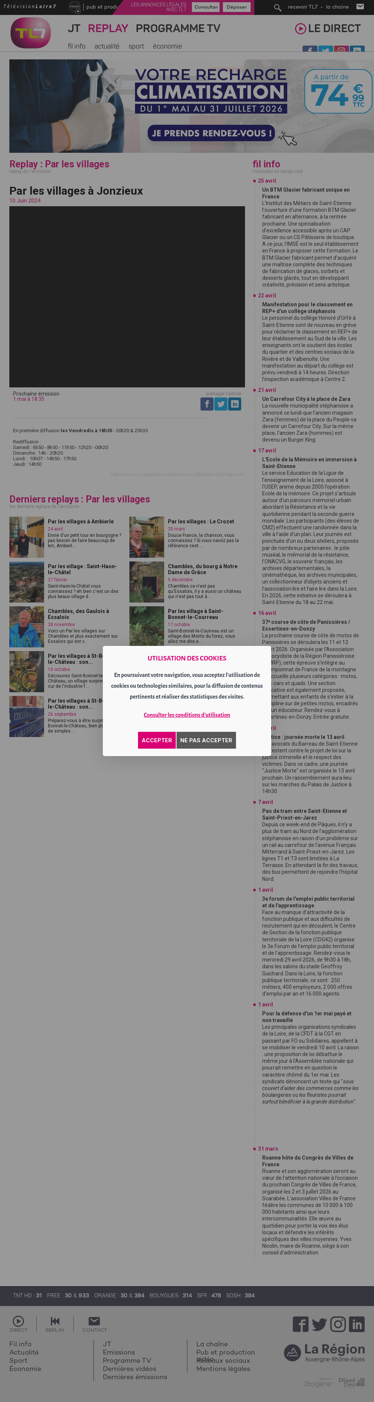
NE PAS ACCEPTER (206, 740)
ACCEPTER (157, 740)
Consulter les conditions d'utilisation (187, 715)
